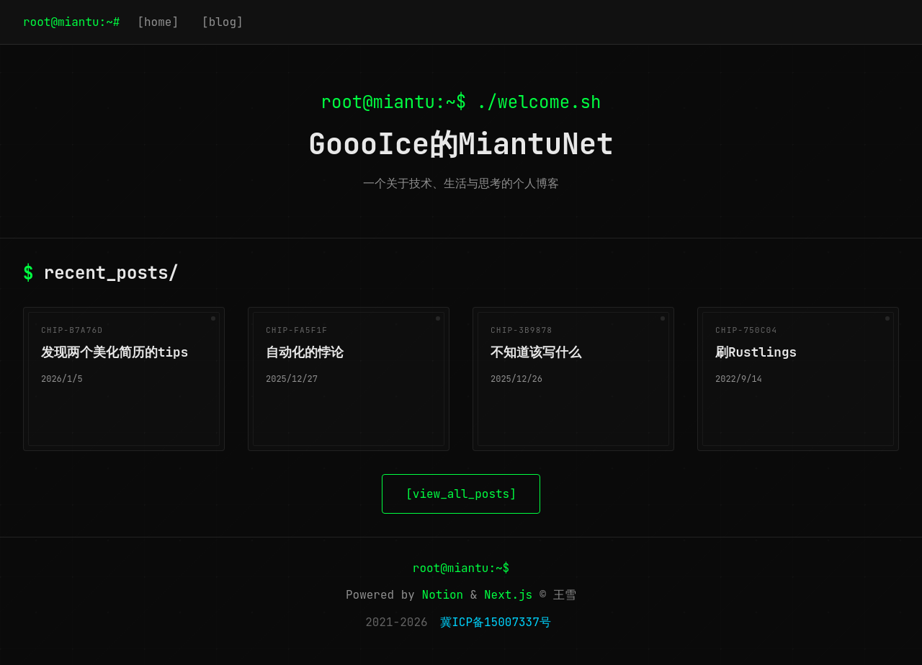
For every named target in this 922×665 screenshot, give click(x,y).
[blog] (222, 22)
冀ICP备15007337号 (495, 622)
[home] (158, 22)
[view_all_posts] (461, 493)
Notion (443, 594)
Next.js (508, 594)
